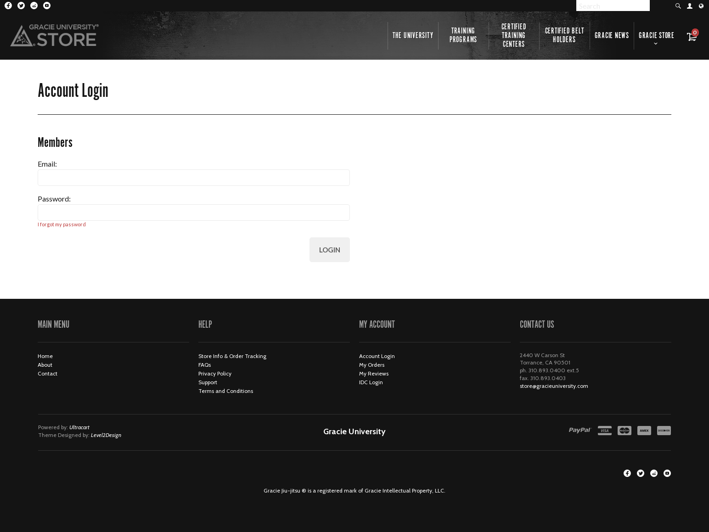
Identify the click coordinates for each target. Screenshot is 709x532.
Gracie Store (657, 36)
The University (413, 36)
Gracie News (612, 36)
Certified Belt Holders (564, 35)
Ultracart (79, 427)
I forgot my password (62, 224)
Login (329, 250)
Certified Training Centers (514, 36)
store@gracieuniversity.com (554, 385)
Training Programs (463, 35)
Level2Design (106, 434)
